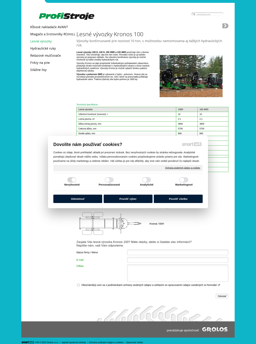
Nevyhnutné (72, 184)
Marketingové (184, 184)
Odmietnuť (78, 198)
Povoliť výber (128, 198)
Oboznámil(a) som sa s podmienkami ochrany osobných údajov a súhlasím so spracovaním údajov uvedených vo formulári (150, 285)
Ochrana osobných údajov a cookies (182, 168)
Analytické (146, 184)
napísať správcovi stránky (74, 342)
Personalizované (109, 184)
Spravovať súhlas (134, 342)
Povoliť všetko (178, 198)
